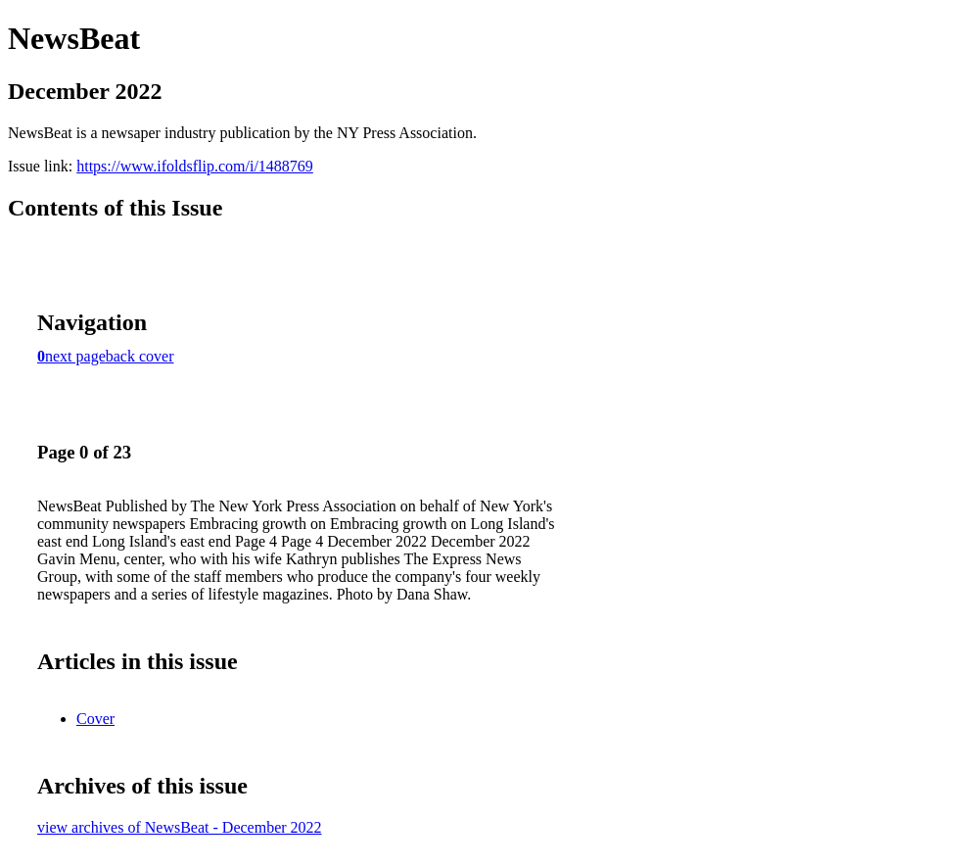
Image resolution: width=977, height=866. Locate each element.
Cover (95, 718)
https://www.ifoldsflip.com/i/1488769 (194, 166)
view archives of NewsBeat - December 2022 (179, 827)
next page (75, 356)
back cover (140, 356)
